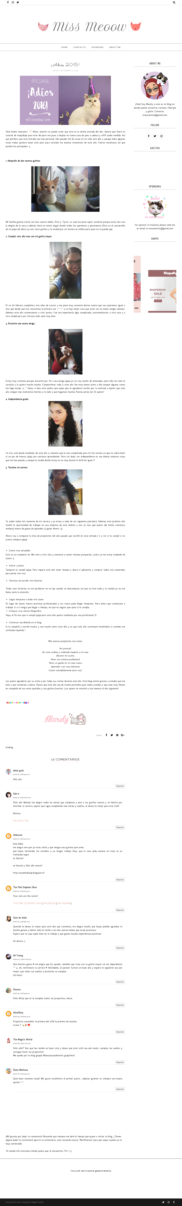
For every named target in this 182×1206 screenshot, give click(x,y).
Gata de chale (20, 917)
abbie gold (18, 770)
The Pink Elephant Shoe (25, 887)
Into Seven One (21, 820)
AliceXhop (18, 1012)
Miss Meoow (17, 1202)
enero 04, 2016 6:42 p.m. (22, 1017)
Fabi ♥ (16, 793)
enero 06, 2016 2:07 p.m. (22, 1043)
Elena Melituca (20, 1070)
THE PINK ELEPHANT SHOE (27, 903)
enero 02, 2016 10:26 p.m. (22, 959)
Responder (120, 786)
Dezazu (17, 989)
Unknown (17, 835)
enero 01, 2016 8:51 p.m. (21, 922)
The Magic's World (22, 1039)
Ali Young (18, 955)
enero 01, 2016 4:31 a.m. (21, 774)
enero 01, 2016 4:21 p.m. (21, 839)
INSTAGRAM (64, 903)
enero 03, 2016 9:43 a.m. (21, 993)
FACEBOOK (50, 903)
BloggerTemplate (38, 1202)
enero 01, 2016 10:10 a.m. (22, 798)
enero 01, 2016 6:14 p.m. (21, 891)
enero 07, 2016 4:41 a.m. (21, 1074)
